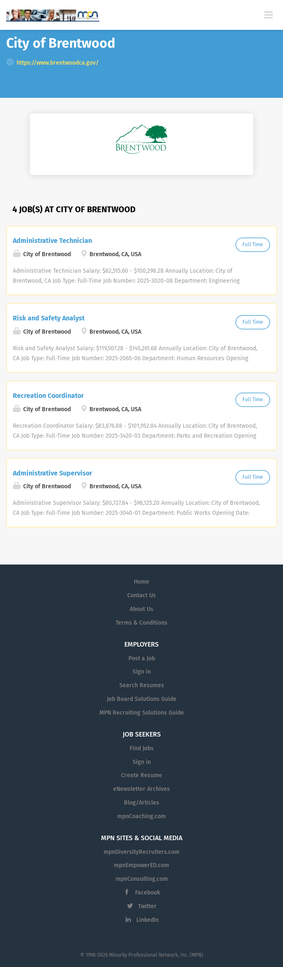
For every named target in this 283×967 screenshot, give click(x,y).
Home (141, 581)
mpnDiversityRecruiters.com (141, 852)
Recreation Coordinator (48, 396)
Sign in (142, 671)
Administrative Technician (52, 241)
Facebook (147, 892)
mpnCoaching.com (141, 816)
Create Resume (141, 775)
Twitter (147, 906)
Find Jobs (142, 748)
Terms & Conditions (141, 622)
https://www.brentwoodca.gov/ (58, 62)
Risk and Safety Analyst (49, 318)
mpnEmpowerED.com (141, 865)
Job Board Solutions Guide (142, 699)
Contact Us (141, 595)
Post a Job (141, 658)
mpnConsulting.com (142, 878)
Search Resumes (141, 685)
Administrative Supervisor (52, 473)
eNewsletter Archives (141, 789)
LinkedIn (147, 919)
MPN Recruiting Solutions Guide (141, 712)
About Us (141, 609)
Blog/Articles (141, 802)
